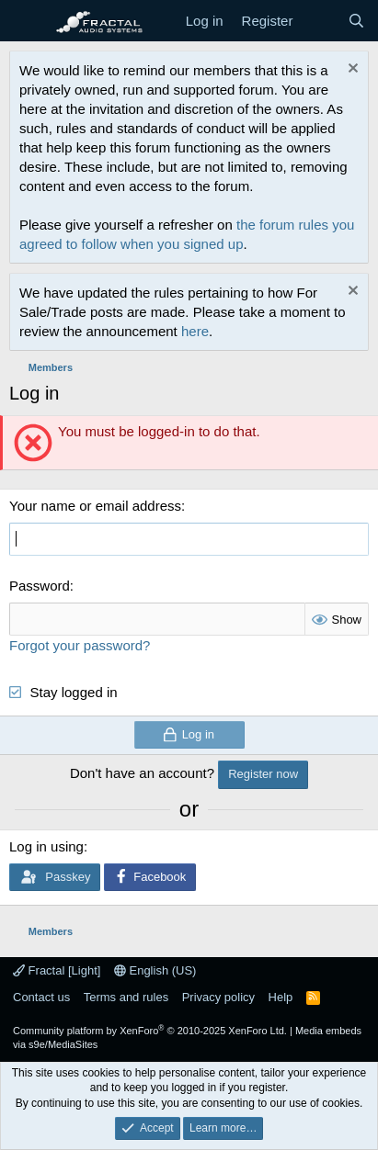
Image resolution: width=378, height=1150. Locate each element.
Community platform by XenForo (150, 1030)
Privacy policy (218, 997)
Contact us (41, 997)
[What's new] (320, 21)
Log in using (46, 846)
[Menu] (25, 21)
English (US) (155, 970)
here (195, 331)
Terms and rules (126, 997)
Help (281, 997)
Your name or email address (95, 505)
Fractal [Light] (56, 970)
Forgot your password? (79, 645)
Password (39, 585)
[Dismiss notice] (351, 70)
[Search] (356, 21)
